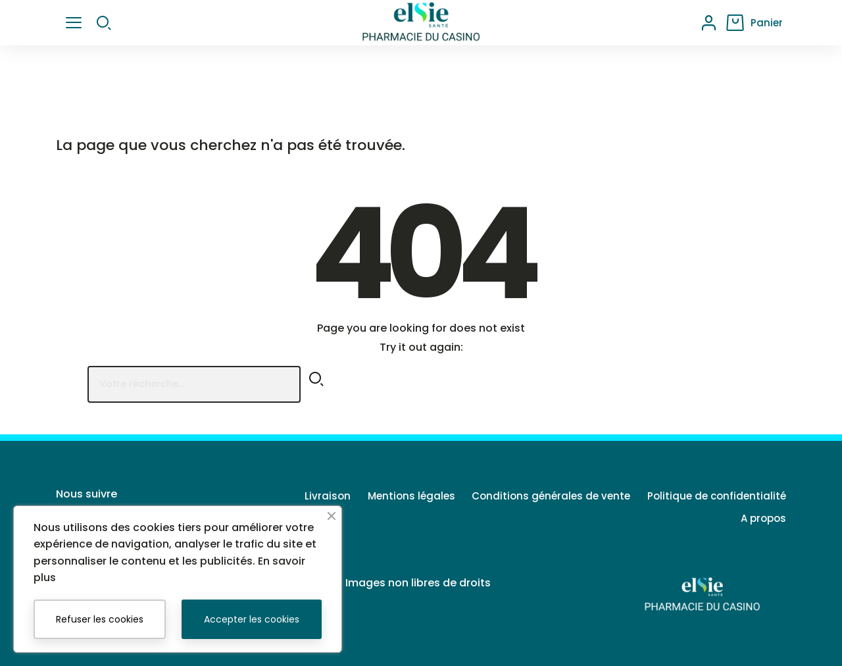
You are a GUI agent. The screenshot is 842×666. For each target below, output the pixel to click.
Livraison (311, 496)
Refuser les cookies (99, 619)
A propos (763, 518)
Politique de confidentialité (716, 496)
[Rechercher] (194, 384)
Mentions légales (400, 496)
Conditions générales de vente (545, 496)
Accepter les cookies (251, 619)
